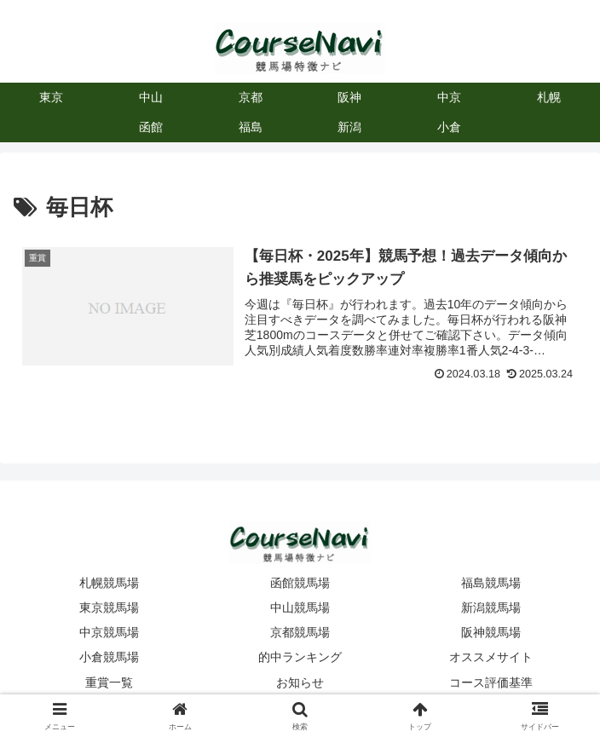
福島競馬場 (491, 583)
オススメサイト (491, 657)
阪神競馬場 (491, 632)
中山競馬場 (300, 607)
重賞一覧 (109, 682)
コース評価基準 (491, 682)
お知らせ (300, 682)
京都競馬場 (300, 632)
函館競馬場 (300, 583)
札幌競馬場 (109, 583)
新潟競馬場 (491, 607)
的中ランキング (300, 657)
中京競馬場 (109, 632)
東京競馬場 (109, 607)
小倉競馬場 (109, 657)
